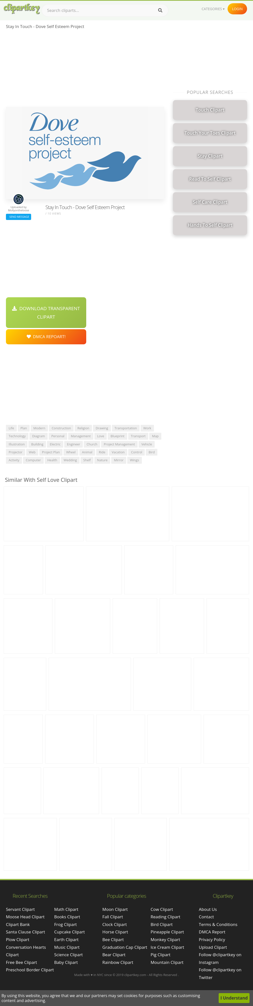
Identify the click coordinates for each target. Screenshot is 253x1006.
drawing (102, 428)
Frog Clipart (65, 924)
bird (151, 452)
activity (14, 460)
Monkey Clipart (165, 939)
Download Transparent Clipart (46, 312)
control (136, 452)
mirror (119, 460)
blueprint (117, 436)
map (155, 436)
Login (237, 8)
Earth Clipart (66, 939)
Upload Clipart (213, 947)
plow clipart (17, 939)
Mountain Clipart (167, 962)
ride (102, 452)
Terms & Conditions (218, 924)
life (11, 428)
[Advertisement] (85, 69)
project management (119, 444)
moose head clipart (25, 917)
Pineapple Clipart (167, 932)
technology (17, 436)
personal (57, 436)
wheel (71, 452)
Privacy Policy (212, 939)
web (32, 452)
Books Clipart (67, 917)
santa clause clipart (25, 932)
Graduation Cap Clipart (124, 947)
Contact (206, 917)
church (91, 444)
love (100, 436)
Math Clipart (66, 909)
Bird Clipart (162, 924)
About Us (208, 909)
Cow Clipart (162, 909)
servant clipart (20, 909)
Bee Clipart (113, 939)
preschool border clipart (30, 970)
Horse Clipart (115, 932)
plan (24, 428)
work (147, 428)
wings (134, 460)
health (52, 460)
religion (83, 428)
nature (102, 460)
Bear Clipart (113, 954)
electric (55, 444)
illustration (17, 444)
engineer (73, 444)
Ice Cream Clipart (167, 947)
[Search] (160, 10)
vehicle (146, 444)
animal (87, 452)
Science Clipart (68, 954)
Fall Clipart (112, 917)
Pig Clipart (160, 954)
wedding (70, 460)
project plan (51, 452)
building (37, 444)
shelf (87, 460)
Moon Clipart (115, 909)
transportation (126, 428)
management (81, 436)
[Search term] (105, 10)
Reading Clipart (165, 917)
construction (61, 428)
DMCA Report (212, 932)
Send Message (18, 216)
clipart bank (18, 924)
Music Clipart (67, 947)
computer (33, 460)
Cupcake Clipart (69, 932)
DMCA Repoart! (46, 336)
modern (39, 428)
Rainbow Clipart (117, 962)
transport (138, 436)
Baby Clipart (66, 962)
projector (15, 452)
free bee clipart (21, 962)
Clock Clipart (114, 924)
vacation (118, 452)
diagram (38, 436)
